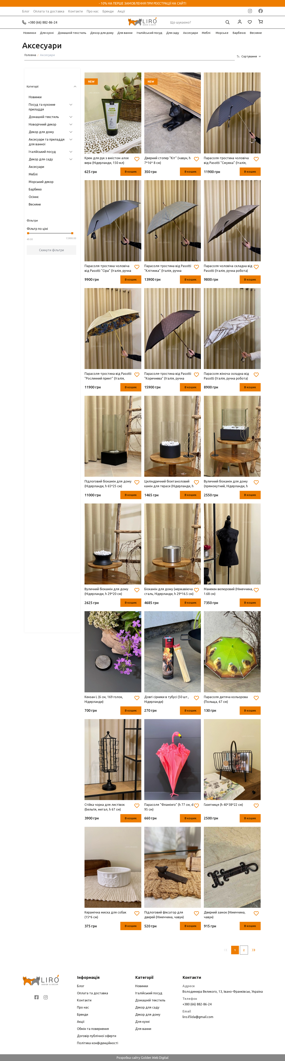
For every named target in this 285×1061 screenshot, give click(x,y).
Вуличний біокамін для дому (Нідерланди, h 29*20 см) (106, 591)
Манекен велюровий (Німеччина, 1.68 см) (228, 591)
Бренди (108, 11)
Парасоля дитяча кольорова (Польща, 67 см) (226, 699)
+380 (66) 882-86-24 (39, 22)
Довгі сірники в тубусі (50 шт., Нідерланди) (166, 699)
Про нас (93, 11)
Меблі (206, 32)
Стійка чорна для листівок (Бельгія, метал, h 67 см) (105, 807)
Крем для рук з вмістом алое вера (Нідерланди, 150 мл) (107, 160)
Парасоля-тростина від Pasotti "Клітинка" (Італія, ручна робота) (167, 268)
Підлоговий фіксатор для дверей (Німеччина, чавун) (164, 915)
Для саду (172, 32)
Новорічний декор (40, 112)
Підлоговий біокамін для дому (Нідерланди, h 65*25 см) (108, 484)
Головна (30, 55)
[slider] (26, 222)
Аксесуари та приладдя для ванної (44, 130)
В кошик (129, 171)
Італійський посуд (149, 32)
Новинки (29, 32)
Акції (121, 11)
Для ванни (124, 32)
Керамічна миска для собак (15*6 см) (105, 915)
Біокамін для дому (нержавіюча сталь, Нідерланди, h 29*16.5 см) (169, 591)
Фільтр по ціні (35, 217)
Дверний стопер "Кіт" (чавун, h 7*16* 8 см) (167, 160)
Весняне (256, 32)
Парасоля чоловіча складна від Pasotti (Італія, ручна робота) (228, 268)
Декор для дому (101, 32)
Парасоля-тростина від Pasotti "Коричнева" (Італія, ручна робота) (167, 376)
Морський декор (38, 170)
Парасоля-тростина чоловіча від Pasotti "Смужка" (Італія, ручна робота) (226, 160)
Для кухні (47, 32)
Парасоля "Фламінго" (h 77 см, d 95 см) (168, 807)
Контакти (75, 11)
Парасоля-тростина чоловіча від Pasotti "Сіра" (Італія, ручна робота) (108, 268)
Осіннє (31, 185)
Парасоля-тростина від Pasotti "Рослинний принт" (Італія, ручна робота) (108, 376)
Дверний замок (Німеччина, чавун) (224, 915)
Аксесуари (190, 32)
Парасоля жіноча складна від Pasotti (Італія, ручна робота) (226, 376)
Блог (25, 11)
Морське (222, 32)
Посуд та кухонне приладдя (39, 95)
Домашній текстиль (72, 32)
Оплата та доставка (48, 11)
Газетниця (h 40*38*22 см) (223, 804)
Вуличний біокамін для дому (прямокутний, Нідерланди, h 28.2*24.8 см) (226, 484)
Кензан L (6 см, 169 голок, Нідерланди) (104, 699)
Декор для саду (38, 147)
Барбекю (239, 32)
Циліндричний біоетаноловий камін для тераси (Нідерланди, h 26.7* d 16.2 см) (169, 484)
